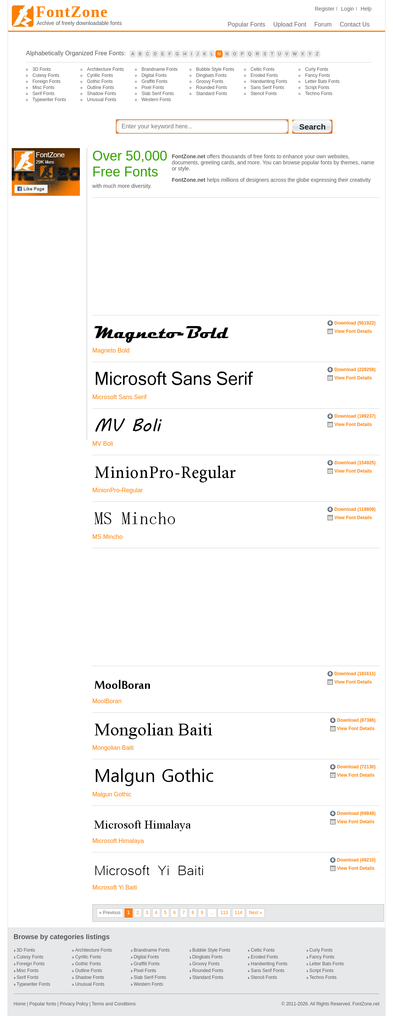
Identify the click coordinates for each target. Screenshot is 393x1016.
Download (355, 323)
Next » (255, 912)
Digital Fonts (154, 75)
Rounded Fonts (211, 87)
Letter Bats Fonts (322, 81)
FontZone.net (365, 1004)
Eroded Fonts (264, 75)
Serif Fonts (44, 93)
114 (238, 912)
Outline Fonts (100, 87)
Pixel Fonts (153, 87)
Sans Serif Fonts (267, 87)
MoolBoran (107, 701)
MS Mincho (107, 537)
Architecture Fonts (105, 69)
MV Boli (102, 443)
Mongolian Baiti (113, 747)
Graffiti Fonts (154, 81)
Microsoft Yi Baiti (114, 887)
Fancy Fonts (317, 75)
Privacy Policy (74, 1004)
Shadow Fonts (101, 93)
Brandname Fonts (160, 69)
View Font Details (353, 331)
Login (347, 9)
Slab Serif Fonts (158, 93)
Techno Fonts (318, 93)
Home (20, 1004)
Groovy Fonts (209, 81)
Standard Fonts (211, 93)
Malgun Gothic (111, 794)
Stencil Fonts (264, 93)
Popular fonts (43, 1004)
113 (224, 912)
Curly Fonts (316, 69)
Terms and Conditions (114, 1004)
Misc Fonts (44, 87)
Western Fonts (156, 99)
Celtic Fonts (262, 69)
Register (324, 9)
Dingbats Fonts (211, 75)
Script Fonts (317, 87)
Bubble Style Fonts (215, 69)
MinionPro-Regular (117, 490)
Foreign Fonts (47, 81)
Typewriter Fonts (49, 99)
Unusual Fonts (101, 99)
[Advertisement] (47, 317)
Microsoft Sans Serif (119, 397)
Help (366, 9)
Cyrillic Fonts (100, 75)
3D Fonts (42, 69)
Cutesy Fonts (46, 75)
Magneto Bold (111, 350)
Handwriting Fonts (269, 81)
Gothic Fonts (100, 81)
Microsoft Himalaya (118, 841)
